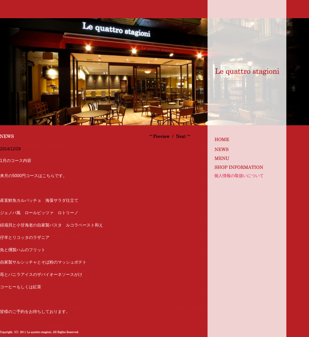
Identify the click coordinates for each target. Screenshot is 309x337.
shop (246, 167)
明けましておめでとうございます (182, 136)
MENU (246, 157)
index (246, 139)
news (246, 148)
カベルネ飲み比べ (160, 136)
